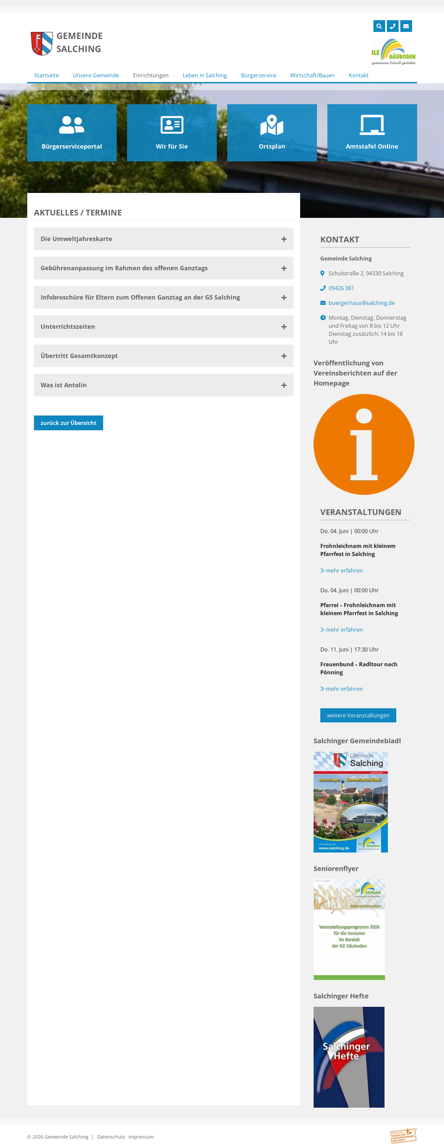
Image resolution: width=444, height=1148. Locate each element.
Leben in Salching (205, 75)
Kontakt (359, 75)
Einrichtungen (151, 75)
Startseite (46, 75)
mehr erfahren (341, 570)
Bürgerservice (258, 75)
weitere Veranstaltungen (358, 715)
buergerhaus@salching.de (362, 303)
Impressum (141, 1137)
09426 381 (341, 288)
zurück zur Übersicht (68, 423)
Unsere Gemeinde (96, 75)
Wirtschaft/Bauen (312, 75)
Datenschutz (111, 1137)
